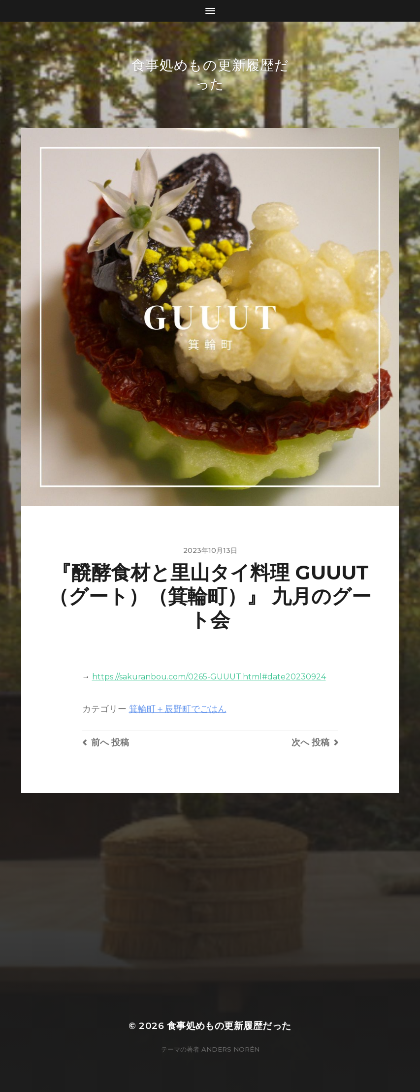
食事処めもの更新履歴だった (229, 1025)
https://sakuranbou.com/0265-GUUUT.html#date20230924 (209, 676)
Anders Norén (230, 1049)
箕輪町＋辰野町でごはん (177, 709)
